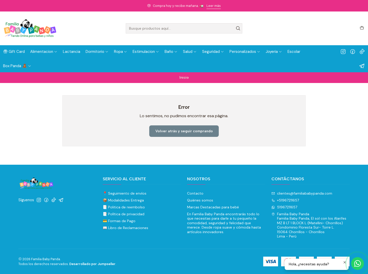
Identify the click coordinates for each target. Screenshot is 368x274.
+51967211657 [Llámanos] (285, 200)
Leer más (213, 6)
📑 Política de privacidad (123, 214)
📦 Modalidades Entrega (123, 200)
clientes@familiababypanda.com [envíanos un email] (301, 193)
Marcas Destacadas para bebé (213, 207)
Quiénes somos (200, 200)
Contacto (195, 193)
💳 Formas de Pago (119, 221)
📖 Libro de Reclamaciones (125, 227)
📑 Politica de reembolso (124, 207)
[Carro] (362, 28)
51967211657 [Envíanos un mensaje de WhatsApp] (284, 207)
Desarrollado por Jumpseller (92, 264)
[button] (14, 51)
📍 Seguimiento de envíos (124, 193)
